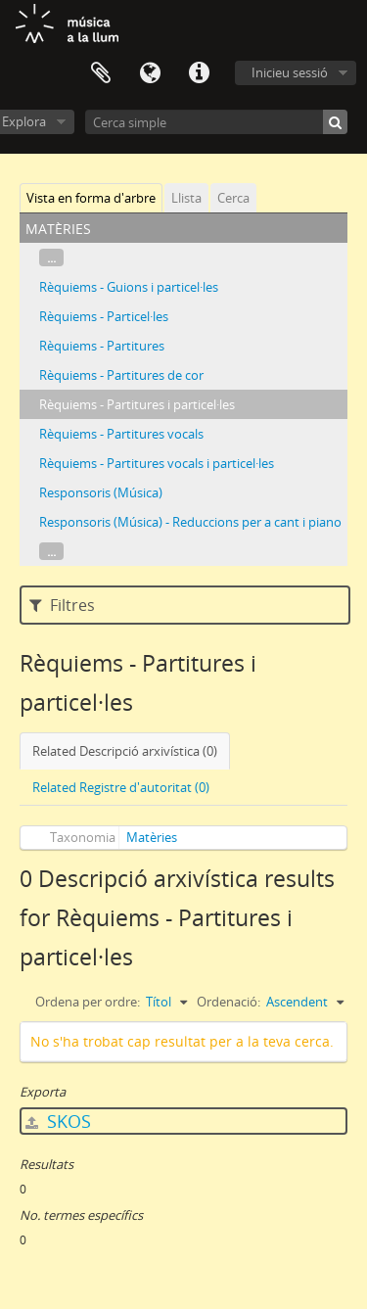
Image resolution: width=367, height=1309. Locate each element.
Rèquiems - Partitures (101, 345)
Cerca (233, 198)
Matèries (151, 837)
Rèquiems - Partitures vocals (121, 434)
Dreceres (198, 73)
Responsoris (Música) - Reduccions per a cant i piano (190, 522)
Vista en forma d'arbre (91, 198)
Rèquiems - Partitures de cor (121, 375)
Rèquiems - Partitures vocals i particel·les (156, 463)
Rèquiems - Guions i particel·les (128, 287)
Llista (186, 198)
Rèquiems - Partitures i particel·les (137, 404)
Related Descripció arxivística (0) (124, 751)
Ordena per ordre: (87, 1001)
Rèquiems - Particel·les (103, 316)
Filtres (62, 605)
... (51, 257)
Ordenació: (228, 1001)
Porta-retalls (100, 73)
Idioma (149, 73)
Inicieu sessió (290, 72)
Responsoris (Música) (100, 492)
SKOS (58, 1121)
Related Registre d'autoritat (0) (120, 787)
